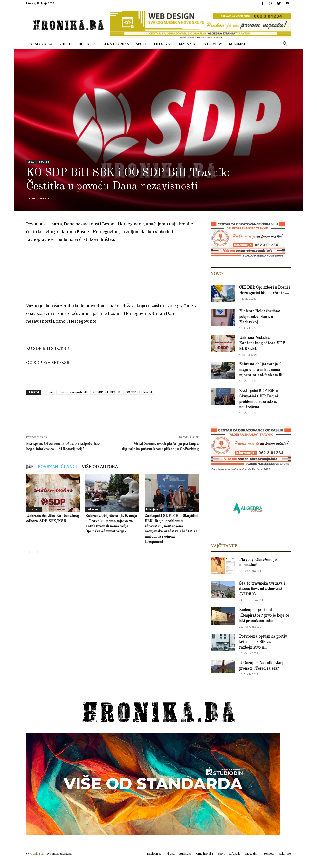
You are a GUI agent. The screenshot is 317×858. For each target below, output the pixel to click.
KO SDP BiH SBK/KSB (106, 392)
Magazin (187, 43)
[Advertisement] (116, 261)
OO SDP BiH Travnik (139, 392)
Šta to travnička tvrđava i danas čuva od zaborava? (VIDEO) (262, 589)
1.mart (48, 392)
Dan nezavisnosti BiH (73, 392)
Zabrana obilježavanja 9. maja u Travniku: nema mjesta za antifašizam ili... (262, 370)
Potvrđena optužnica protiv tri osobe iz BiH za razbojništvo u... (263, 642)
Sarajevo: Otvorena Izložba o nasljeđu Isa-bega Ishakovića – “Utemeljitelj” (63, 446)
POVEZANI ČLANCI (57, 466)
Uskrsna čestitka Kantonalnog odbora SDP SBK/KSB (262, 343)
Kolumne (237, 43)
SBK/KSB (44, 161)
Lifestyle (163, 43)
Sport (141, 43)
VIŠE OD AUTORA (100, 466)
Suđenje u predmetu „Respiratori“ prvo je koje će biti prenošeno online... (264, 615)
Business (87, 43)
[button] (285, 44)
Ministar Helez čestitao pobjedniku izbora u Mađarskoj (259, 316)
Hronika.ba (37, 853)
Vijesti (65, 43)
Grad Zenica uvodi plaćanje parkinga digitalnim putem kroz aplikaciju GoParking (160, 446)
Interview (212, 43)
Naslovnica (41, 43)
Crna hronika (116, 43)
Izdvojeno (34, 509)
